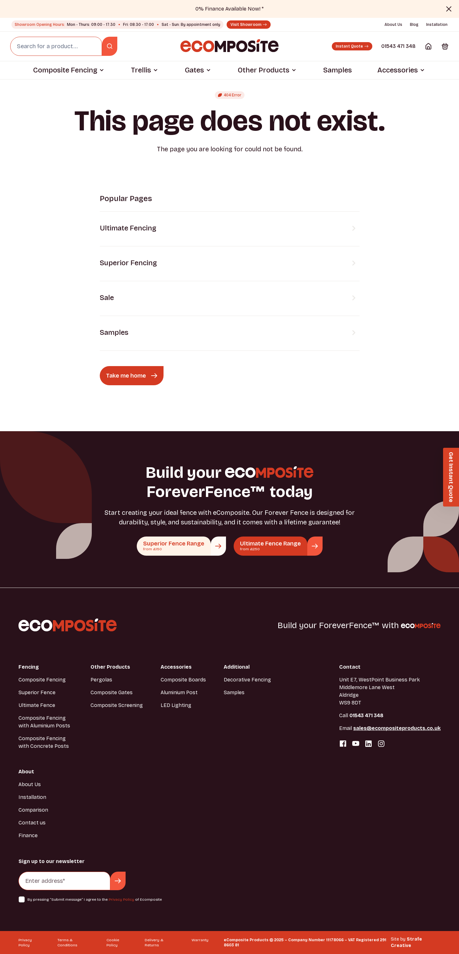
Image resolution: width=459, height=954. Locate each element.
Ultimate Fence (36, 705)
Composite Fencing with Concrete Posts (43, 742)
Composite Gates (112, 692)
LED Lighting (176, 705)
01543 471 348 (398, 46)
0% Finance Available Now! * (229, 9)
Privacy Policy (121, 899)
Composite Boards (183, 680)
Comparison (33, 810)
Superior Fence (36, 692)
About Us (393, 24)
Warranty (200, 940)
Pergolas (101, 680)
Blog (414, 24)
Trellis (141, 70)
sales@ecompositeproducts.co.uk (397, 728)
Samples (337, 70)
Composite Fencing (65, 70)
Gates (194, 70)
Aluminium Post (179, 692)
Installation (437, 24)
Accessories (397, 70)
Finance (28, 835)
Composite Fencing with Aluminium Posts (44, 722)
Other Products (263, 70)
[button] (451, 477)
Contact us (32, 823)
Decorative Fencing (247, 680)
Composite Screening (117, 705)
